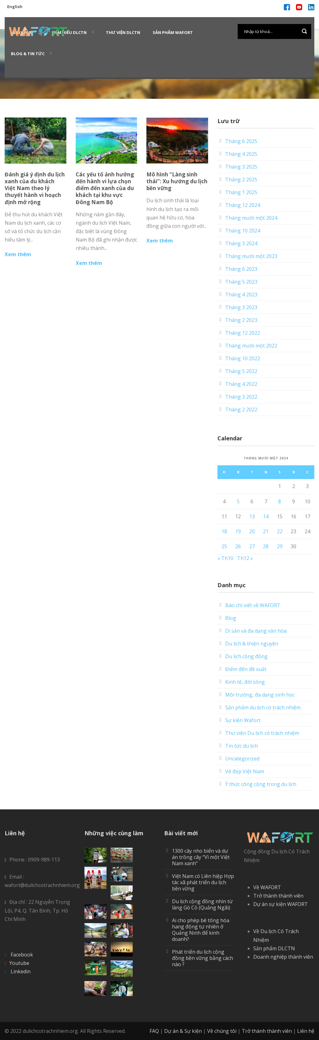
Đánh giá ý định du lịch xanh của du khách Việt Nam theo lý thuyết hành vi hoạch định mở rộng (35, 188)
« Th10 (225, 558)
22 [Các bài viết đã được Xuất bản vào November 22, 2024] (280, 531)
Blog (230, 618)
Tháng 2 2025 (241, 179)
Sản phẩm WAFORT (173, 32)
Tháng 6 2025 (241, 141)
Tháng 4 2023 (241, 294)
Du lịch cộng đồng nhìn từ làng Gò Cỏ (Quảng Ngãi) (202, 904)
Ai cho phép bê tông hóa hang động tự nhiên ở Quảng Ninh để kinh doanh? (200, 929)
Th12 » (245, 558)
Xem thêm (18, 254)
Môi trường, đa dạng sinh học (260, 694)
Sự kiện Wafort (242, 720)
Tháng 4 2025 (241, 154)
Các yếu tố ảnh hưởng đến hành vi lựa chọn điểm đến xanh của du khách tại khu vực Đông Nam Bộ (105, 188)
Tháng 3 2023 (241, 307)
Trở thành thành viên (278, 895)
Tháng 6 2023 (241, 269)
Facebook (22, 954)
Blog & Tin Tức (28, 53)
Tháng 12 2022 (242, 332)
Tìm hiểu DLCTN (70, 32)
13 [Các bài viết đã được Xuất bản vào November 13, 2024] (252, 516)
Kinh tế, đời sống (245, 681)
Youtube (19, 963)
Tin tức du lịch (241, 745)
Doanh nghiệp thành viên (283, 956)
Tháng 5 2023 (241, 281)
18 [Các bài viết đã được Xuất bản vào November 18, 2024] (224, 531)
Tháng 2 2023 (241, 320)
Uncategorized (242, 758)
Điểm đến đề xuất (245, 669)
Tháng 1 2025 (241, 192)
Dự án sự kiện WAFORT (280, 904)
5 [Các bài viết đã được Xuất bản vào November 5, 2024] (238, 501)
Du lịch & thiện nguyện (251, 643)
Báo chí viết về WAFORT (252, 605)
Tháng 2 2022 (241, 409)
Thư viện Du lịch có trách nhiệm (262, 733)
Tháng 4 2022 (241, 384)
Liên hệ (305, 1031)
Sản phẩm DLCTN (274, 948)
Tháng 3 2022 (241, 396)
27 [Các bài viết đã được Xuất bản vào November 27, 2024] (252, 546)
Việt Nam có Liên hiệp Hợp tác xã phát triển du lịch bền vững (203, 882)
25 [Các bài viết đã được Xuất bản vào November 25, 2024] (224, 546)
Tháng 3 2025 (241, 166)
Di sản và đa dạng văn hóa (256, 630)
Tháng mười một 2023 (251, 256)
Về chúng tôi (221, 1031)
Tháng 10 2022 (242, 358)
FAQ (154, 1031)
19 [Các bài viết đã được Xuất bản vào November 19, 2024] (238, 531)
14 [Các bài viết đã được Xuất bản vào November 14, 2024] (266, 516)
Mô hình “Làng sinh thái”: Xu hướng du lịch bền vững (176, 181)
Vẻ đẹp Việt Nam (244, 771)
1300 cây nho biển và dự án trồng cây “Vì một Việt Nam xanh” (201, 857)
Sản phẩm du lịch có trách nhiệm (263, 707)
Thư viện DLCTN (123, 32)
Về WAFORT (267, 887)
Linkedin (21, 971)
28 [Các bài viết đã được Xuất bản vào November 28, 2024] (266, 546)
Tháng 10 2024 (242, 230)
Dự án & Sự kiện (183, 1031)
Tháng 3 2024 (241, 243)
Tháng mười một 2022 (251, 345)
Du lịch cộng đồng (246, 656)
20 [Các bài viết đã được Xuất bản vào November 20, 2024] (252, 531)
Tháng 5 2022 (241, 371)
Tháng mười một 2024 (251, 217)
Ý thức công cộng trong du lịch (260, 784)
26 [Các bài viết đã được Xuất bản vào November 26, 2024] (238, 546)
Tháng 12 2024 (242, 205)
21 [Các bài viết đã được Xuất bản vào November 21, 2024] (266, 531)
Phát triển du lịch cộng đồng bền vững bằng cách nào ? (202, 958)
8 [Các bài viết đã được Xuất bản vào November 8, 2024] (279, 501)
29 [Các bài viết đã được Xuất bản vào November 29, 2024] (280, 546)
